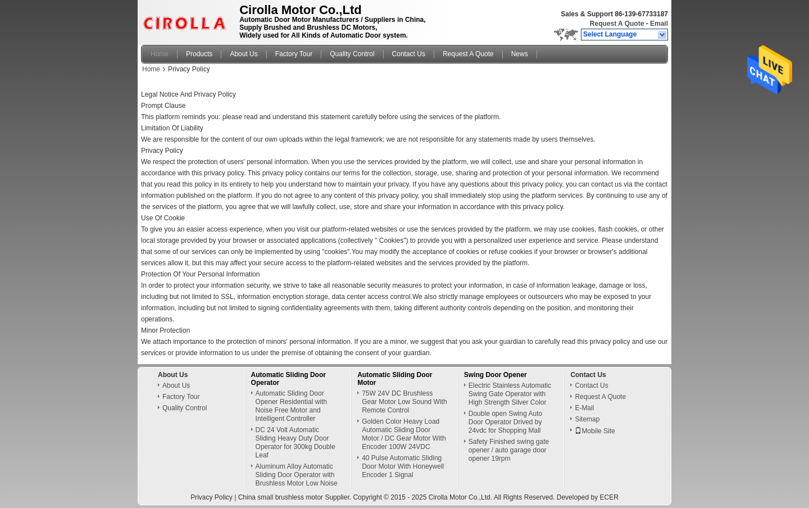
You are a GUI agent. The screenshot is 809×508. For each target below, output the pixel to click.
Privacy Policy (211, 497)
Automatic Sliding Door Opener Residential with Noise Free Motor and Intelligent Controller (291, 406)
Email (659, 24)
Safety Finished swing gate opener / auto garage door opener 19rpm (509, 450)
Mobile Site (595, 431)
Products (199, 54)
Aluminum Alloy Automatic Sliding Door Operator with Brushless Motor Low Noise (297, 474)
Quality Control (352, 54)
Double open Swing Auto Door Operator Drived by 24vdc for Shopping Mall (505, 422)
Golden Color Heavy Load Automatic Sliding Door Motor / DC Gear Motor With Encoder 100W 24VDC (404, 434)
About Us (243, 54)
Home (160, 54)
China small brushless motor (280, 497)
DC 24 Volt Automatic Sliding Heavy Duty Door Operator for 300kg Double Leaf (295, 442)
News (519, 54)
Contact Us (408, 54)
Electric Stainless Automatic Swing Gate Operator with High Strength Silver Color (510, 394)
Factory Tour (293, 54)
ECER (608, 497)
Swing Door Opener (495, 375)
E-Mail (584, 408)
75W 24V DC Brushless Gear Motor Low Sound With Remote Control (404, 401)
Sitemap (587, 419)
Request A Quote (617, 24)
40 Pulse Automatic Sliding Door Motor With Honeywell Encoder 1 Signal (403, 466)
